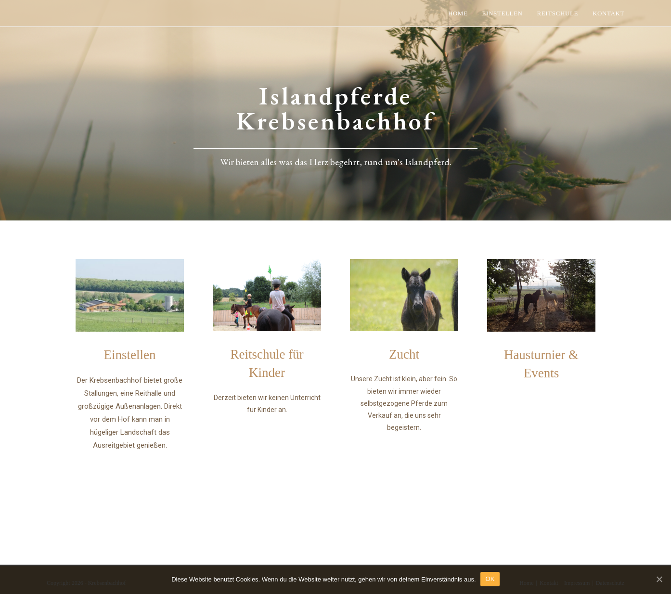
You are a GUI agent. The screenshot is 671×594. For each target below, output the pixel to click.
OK (490, 578)
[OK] (659, 579)
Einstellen (130, 355)
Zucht (404, 354)
